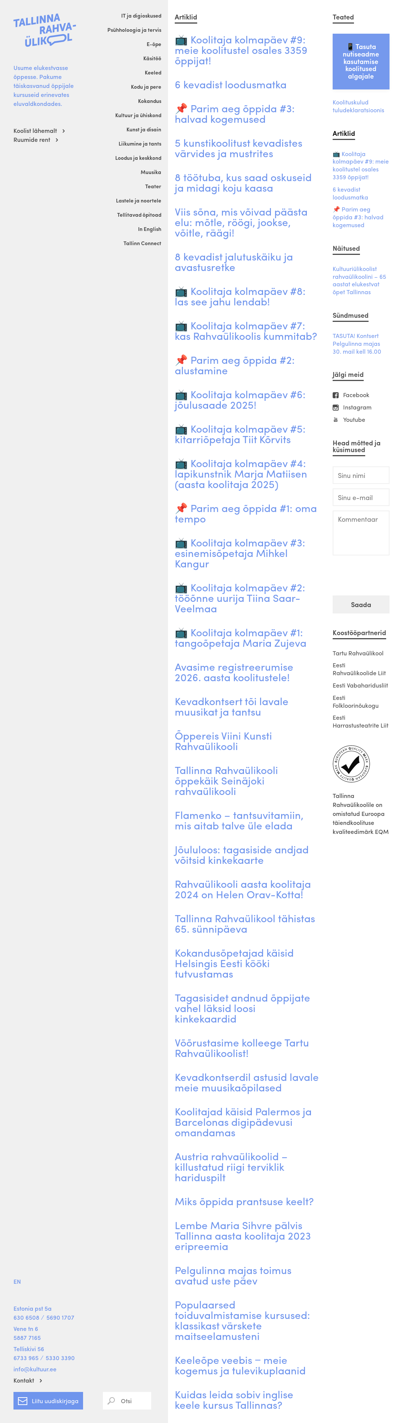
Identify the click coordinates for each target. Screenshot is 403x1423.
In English (149, 228)
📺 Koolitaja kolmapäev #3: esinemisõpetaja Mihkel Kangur (240, 552)
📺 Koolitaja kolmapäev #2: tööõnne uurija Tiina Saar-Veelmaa (240, 597)
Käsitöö (152, 58)
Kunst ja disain (143, 129)
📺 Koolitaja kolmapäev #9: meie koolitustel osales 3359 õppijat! (241, 49)
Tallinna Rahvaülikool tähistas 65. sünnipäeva (245, 923)
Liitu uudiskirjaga (48, 1399)
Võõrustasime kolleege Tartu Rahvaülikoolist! (242, 1047)
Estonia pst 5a (32, 1308)
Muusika (151, 172)
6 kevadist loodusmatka (231, 83)
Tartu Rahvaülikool (358, 653)
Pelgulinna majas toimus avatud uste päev (233, 1275)
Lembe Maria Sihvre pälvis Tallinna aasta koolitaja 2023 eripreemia (243, 1235)
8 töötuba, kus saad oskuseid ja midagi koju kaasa (243, 182)
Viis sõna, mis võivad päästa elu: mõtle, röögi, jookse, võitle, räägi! (241, 222)
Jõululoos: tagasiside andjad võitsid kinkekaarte (242, 854)
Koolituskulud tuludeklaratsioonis (358, 106)
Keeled (153, 72)
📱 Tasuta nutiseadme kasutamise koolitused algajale (361, 61)
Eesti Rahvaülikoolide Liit (359, 669)
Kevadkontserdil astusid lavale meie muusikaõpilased (247, 1081)
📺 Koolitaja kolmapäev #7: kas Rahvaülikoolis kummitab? (246, 330)
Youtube (354, 420)
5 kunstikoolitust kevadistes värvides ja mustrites (238, 147)
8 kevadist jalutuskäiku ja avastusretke (234, 261)
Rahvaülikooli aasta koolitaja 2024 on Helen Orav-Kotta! (243, 888)
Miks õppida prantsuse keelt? (244, 1200)
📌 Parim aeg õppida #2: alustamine (235, 364)
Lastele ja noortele (138, 200)
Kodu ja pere (146, 86)
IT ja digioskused (141, 15)
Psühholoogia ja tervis (134, 29)
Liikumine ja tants (140, 143)
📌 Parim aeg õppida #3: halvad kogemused (235, 113)
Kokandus (149, 100)
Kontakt (23, 1380)
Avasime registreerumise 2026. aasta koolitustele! (234, 671)
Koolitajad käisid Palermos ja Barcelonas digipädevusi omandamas (243, 1121)
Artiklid (344, 133)
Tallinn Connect (142, 243)
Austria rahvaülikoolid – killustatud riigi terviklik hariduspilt (231, 1166)
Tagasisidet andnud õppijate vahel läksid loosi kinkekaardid (242, 1008)
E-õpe (154, 44)
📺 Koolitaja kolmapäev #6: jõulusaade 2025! (240, 399)
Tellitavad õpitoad (139, 214)
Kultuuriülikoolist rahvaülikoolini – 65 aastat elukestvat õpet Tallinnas (359, 280)
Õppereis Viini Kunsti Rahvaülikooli (223, 740)
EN (17, 1281)
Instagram (357, 407)
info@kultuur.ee (35, 1369)
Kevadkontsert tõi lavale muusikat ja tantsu (231, 706)
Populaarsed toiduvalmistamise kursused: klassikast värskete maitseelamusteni (242, 1319)
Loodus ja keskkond (138, 157)
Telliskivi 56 (28, 1348)
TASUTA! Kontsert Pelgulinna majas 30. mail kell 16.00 (357, 343)
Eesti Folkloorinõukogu (356, 701)
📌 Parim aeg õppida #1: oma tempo (246, 512)
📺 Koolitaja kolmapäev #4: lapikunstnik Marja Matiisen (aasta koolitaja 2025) (241, 473)
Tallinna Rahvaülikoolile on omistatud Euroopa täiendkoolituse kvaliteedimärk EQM (361, 813)
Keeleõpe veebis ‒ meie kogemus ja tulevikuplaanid (240, 1364)
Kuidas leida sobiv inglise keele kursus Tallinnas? (234, 1399)
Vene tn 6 (25, 1328)
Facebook (356, 395)
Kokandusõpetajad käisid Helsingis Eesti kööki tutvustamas (234, 963)
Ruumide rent (31, 139)
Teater (153, 186)
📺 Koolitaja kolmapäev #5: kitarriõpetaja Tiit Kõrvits (240, 433)
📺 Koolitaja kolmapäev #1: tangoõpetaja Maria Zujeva (240, 637)
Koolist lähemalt (35, 130)
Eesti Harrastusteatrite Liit (360, 721)
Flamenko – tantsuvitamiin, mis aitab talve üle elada (239, 819)
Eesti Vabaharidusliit (360, 685)
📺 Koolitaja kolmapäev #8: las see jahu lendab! (240, 295)
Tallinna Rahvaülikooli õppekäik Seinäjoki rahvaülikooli (226, 780)
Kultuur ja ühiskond (138, 115)
